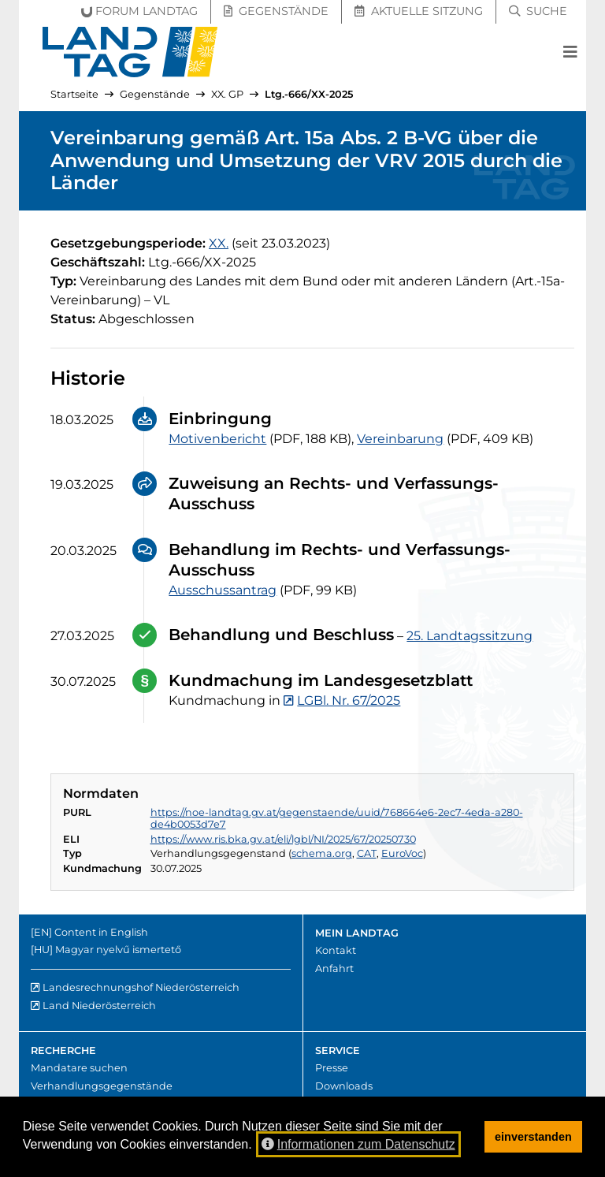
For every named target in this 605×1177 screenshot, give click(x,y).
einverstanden (533, 1136)
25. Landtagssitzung (469, 635)
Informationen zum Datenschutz (358, 1144)
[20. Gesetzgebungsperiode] (218, 243)
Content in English (101, 932)
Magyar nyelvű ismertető (118, 949)
